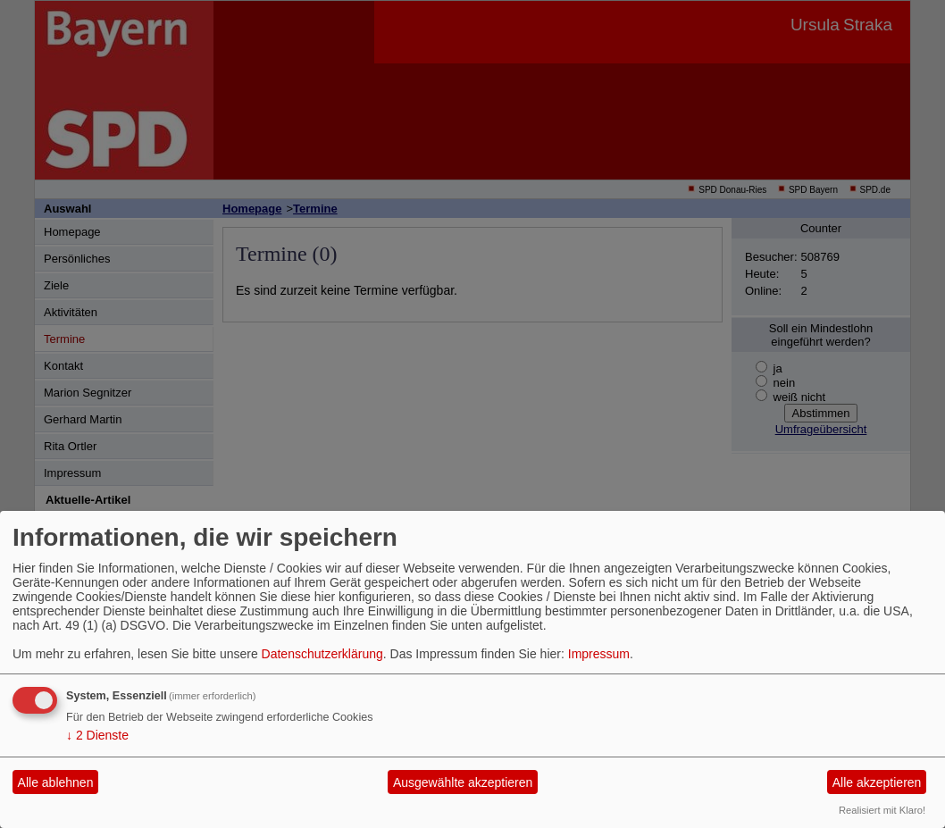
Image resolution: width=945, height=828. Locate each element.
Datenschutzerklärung (322, 654)
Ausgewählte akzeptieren (462, 782)
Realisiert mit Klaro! (882, 810)
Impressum (599, 654)
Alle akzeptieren (877, 782)
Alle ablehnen (56, 782)
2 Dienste (97, 735)
